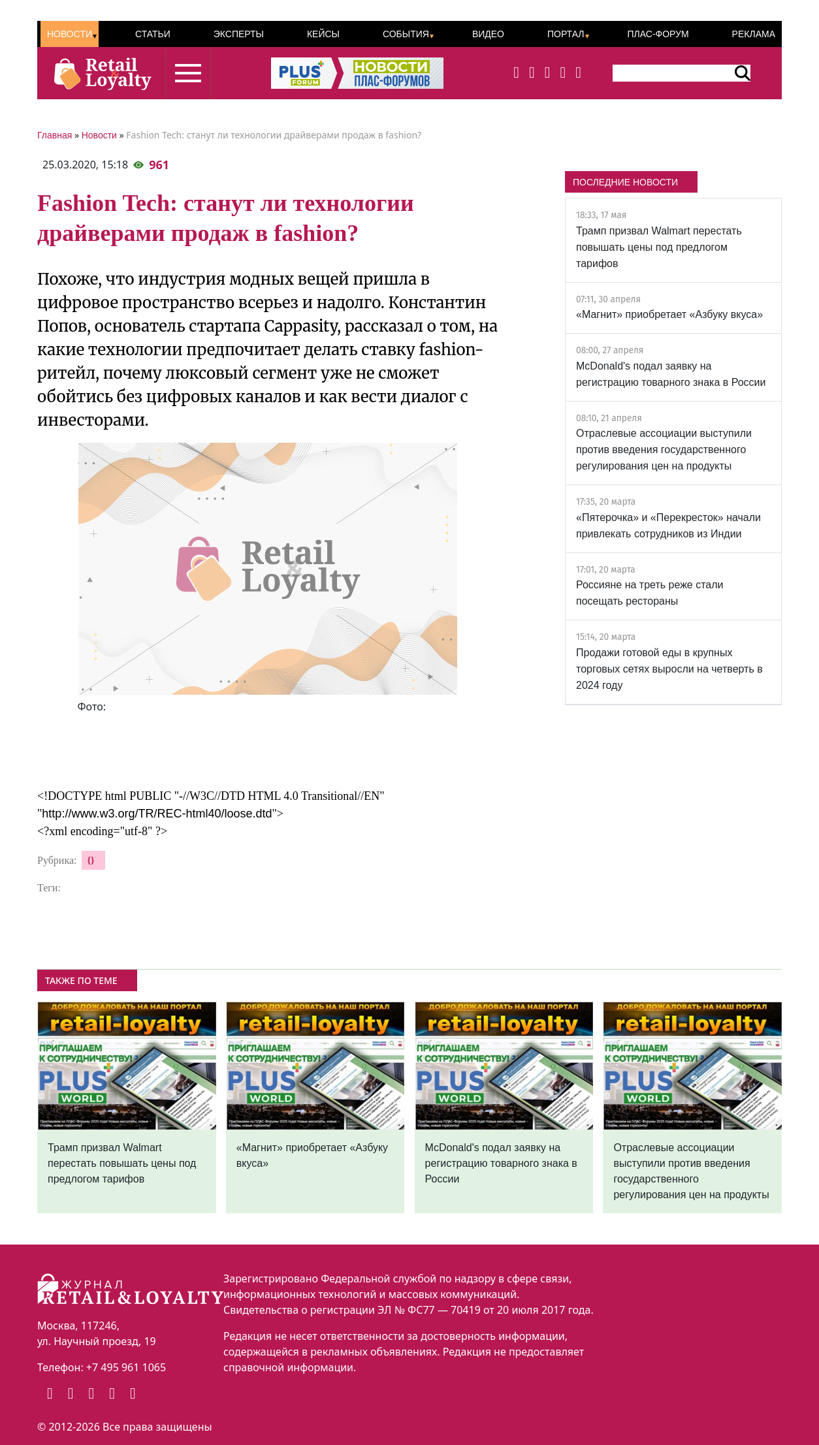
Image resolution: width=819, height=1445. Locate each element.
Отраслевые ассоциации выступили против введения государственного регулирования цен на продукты (664, 449)
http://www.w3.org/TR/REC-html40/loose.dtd (157, 813)
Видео (488, 34)
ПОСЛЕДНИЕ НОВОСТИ (625, 182)
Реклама (753, 34)
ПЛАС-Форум (657, 34)
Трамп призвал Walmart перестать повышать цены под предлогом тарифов (659, 247)
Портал (566, 34)
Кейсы (323, 34)
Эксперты (239, 34)
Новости (69, 34)
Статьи (152, 34)
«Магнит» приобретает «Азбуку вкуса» (669, 314)
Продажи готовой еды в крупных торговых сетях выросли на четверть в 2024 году (669, 669)
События (406, 34)
